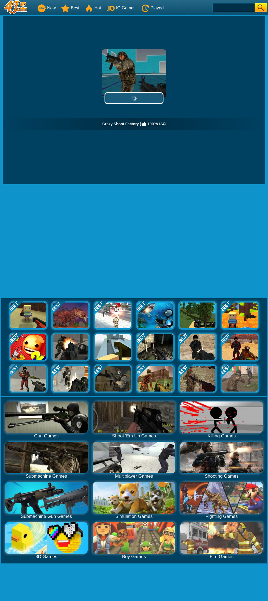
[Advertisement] (54, 241)
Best (70, 8)
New (47, 8)
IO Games (121, 8)
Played (152, 8)
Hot (93, 8)
